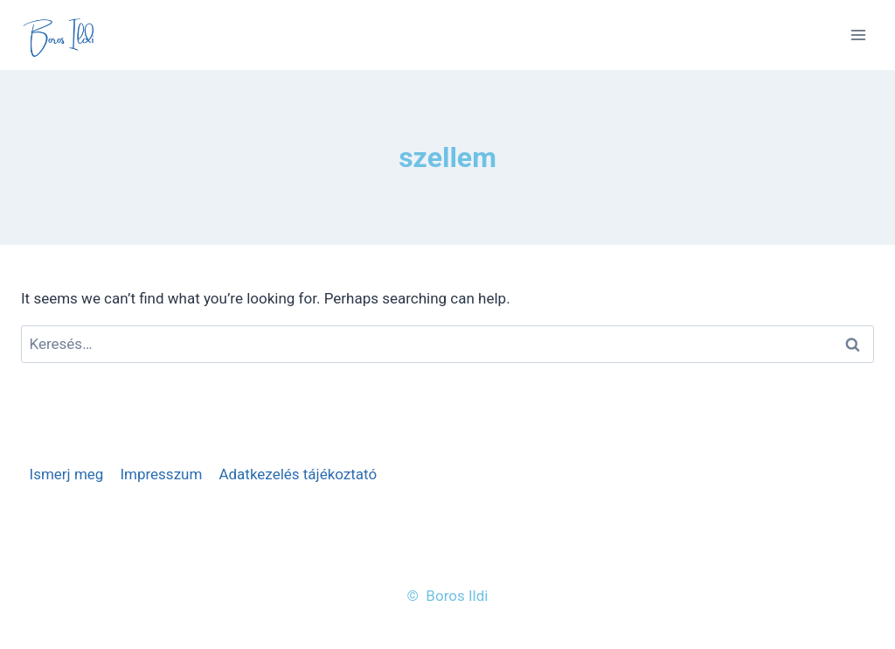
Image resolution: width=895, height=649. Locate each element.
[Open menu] (858, 34)
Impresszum (161, 474)
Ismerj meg (67, 474)
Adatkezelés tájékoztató (298, 474)
